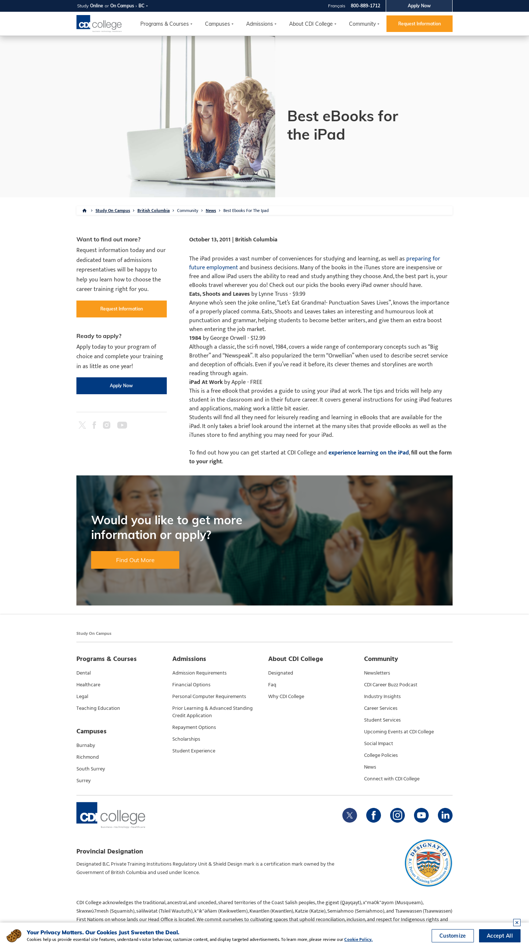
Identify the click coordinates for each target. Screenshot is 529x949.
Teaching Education (98, 708)
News (211, 210)
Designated (280, 673)
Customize (452, 935)
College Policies (381, 755)
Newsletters (377, 673)
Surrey (83, 780)
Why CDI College (286, 696)
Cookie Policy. (358, 939)
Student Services (382, 720)
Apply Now (419, 5)
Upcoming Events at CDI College (399, 732)
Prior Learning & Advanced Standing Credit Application (212, 712)
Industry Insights (382, 696)
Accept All (500, 935)
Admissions (259, 24)
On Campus (122, 5)
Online (96, 5)
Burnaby (85, 745)
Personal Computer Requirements (209, 696)
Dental (83, 673)
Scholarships (186, 739)
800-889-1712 (365, 5)
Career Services (380, 708)
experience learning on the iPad (368, 453)
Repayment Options (194, 727)
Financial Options (191, 685)
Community (362, 24)
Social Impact (378, 743)
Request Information (419, 23)
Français (336, 5)
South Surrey (90, 769)
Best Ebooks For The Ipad (246, 210)
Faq (272, 685)
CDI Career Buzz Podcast (390, 685)
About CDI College (311, 24)
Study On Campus (113, 210)
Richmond (87, 757)
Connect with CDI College (392, 779)
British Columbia (153, 210)
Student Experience (193, 751)
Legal (82, 696)
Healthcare (88, 685)
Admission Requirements (199, 673)
